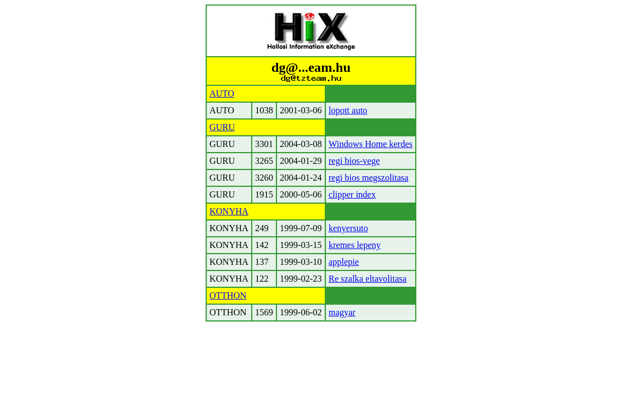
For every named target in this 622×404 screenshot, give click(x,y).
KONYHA (229, 211)
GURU (222, 127)
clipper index (352, 194)
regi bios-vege (354, 161)
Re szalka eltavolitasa (368, 278)
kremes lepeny (355, 245)
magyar (342, 312)
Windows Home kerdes (371, 144)
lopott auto (348, 110)
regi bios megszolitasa (368, 177)
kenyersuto (348, 228)
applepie (344, 262)
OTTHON (228, 295)
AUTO (222, 93)
